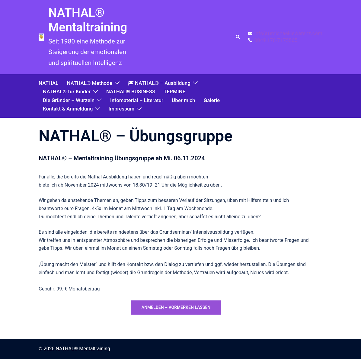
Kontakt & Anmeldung (68, 109)
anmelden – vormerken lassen (176, 307)
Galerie (212, 100)
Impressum (121, 109)
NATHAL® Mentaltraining (87, 20)
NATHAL (48, 83)
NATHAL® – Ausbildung (159, 83)
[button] (238, 37)
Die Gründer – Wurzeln (68, 100)
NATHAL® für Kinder (67, 91)
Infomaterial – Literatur (136, 100)
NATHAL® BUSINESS (130, 91)
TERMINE (174, 91)
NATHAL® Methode (89, 83)
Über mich (183, 100)
